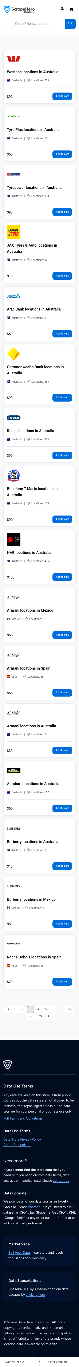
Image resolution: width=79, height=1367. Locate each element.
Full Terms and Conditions (22, 1118)
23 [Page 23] (31, 1016)
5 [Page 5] (46, 1009)
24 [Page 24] (41, 1016)
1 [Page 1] (15, 1009)
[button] (5, 24)
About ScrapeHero (17, 1145)
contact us (61, 1181)
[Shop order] (21, 1362)
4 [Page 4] (38, 1009)
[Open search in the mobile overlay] (43, 24)
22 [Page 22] (69, 1009)
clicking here (35, 1295)
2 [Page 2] (23, 1009)
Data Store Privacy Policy (22, 1139)
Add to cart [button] (62, 96)
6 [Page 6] (53, 1009)
